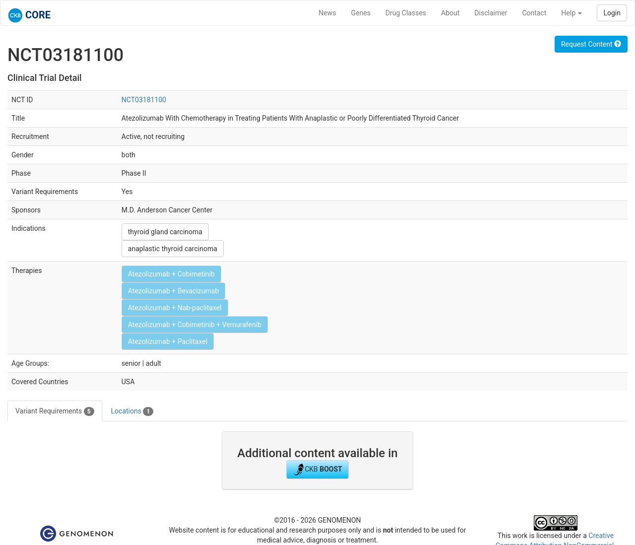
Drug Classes (405, 13)
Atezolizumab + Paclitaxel (167, 341)
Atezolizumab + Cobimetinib (171, 274)
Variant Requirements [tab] (54, 411)
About (450, 13)
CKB (317, 470)
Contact (534, 13)
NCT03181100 (144, 100)
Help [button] (571, 13)
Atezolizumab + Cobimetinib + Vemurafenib (194, 325)
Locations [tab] (132, 411)
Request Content (591, 44)
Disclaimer (490, 13)
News (327, 13)
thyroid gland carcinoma (165, 232)
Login (612, 13)
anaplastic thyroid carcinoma (172, 249)
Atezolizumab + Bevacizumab (173, 291)
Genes (361, 13)
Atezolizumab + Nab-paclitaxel (175, 308)
